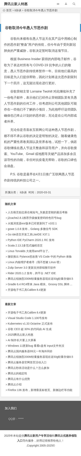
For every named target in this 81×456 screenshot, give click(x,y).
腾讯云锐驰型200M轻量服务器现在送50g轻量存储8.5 (40, 278)
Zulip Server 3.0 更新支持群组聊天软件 (32, 267)
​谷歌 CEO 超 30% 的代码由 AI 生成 (29, 329)
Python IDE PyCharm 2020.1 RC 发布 (31, 240)
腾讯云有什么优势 (19, 378)
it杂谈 (17, 10)
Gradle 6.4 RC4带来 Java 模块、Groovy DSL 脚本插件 (41, 284)
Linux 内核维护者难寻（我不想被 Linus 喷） (35, 262)
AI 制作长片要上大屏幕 (22, 340)
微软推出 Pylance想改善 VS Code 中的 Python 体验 (40, 256)
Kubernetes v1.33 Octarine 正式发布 (30, 323)
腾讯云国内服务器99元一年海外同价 (30, 351)
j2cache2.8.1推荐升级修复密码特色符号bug (34, 217)
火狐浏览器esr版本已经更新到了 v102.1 (32, 223)
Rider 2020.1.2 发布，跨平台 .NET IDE (32, 273)
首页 (7, 10)
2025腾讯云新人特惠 (20, 334)
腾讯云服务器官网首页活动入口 (27, 362)
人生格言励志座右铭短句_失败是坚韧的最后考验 (38, 212)
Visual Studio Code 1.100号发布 (27, 318)
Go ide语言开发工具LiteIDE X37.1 (29, 234)
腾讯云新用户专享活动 (38, 435)
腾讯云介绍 (15, 384)
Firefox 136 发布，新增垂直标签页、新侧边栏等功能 (40, 390)
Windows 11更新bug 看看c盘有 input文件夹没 (36, 345)
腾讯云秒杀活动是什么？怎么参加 (28, 367)
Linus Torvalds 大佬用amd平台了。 (29, 251)
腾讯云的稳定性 (17, 373)
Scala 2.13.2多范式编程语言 (25, 245)
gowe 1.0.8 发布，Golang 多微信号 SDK (33, 228)
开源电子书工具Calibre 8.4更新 (27, 289)
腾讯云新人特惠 (16, 4)
